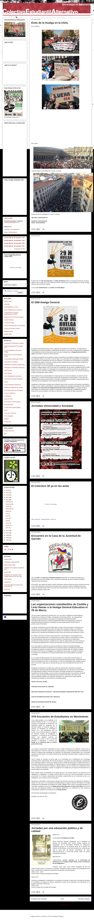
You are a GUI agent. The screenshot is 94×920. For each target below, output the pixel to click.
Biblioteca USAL (8, 331)
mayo (7, 518)
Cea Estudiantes (14, 229)
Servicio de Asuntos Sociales (12, 328)
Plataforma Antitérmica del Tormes (13, 387)
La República (7, 396)
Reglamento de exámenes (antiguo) (14, 317)
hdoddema (44, 916)
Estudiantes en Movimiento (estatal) (14, 343)
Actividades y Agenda (10, 562)
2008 (7, 537)
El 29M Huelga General (45, 302)
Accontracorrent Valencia (11, 362)
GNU (5, 433)
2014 (7, 495)
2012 (7, 499)
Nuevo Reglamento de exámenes (13, 310)
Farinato (6, 582)
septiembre (9, 508)
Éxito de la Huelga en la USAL (49, 22)
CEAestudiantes (13, 232)
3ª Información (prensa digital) (12, 407)
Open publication (35, 519)
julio (7, 513)
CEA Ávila (7, 579)
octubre (8, 506)
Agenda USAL (8, 334)
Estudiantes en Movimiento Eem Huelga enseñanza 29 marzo (13, 575)
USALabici (7, 304)
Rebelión (6, 419)
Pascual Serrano (8, 404)
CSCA (6, 410)
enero (7, 527)
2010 (7, 533)
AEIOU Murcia (8, 370)
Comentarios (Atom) (64, 905)
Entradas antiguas (84, 899)
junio (7, 516)
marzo (7, 523)
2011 (7, 530)
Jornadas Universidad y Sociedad (52, 405)
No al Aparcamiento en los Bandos (13, 390)
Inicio (62, 899)
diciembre (8, 501)
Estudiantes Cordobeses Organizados (14, 364)
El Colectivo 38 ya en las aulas (50, 485)
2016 (7, 490)
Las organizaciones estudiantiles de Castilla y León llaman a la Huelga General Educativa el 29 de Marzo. (59, 607)
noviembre (9, 504)
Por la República (8, 416)
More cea (53, 519)
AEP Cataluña (8, 373)
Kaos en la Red (8, 399)
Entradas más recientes (39, 899)
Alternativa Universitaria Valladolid (13, 379)
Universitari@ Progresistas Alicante (13, 359)
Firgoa (6, 381)
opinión (6, 572)
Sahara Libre (7, 421)
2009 (7, 535)
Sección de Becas (9, 320)
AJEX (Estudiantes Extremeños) (13, 376)
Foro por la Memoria (9, 393)
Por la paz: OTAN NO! (10, 413)
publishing (47, 519)
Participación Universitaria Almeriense (14, 367)
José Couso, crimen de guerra (12, 401)
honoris (6, 589)
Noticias (6, 559)
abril (7, 520)
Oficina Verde (7, 301)
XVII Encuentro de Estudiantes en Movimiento (59, 716)
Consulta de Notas (9, 322)
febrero (8, 525)
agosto (8, 511)
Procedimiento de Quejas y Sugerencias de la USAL (11, 313)
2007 (7, 540)
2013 (7, 497)
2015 (7, 492)
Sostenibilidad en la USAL (11, 307)
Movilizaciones (8, 565)
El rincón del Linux (9, 430)
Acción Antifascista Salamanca (12, 384)
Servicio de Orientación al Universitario (14, 325)
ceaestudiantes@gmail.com (11, 222)
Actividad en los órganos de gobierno (14, 567)
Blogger (61, 916)
